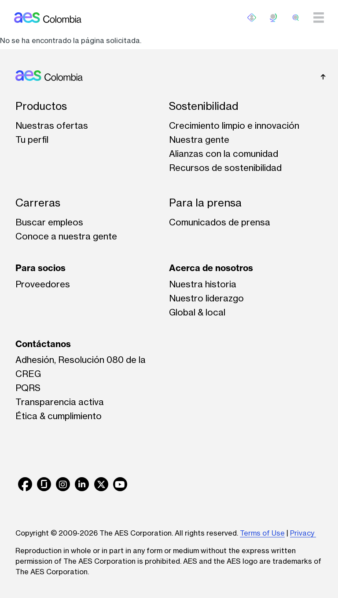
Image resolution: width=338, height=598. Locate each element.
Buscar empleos (49, 222)
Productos (41, 106)
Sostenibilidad (204, 106)
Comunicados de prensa (219, 222)
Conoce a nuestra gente (66, 236)
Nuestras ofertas (51, 125)
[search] (295, 17)
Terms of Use (262, 533)
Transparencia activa (59, 401)
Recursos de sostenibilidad (225, 167)
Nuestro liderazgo (206, 298)
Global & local (197, 312)
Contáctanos (43, 343)
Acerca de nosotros (211, 267)
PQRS (27, 387)
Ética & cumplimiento (58, 415)
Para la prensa (205, 202)
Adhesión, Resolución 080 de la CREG (80, 366)
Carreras (37, 202)
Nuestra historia (202, 284)
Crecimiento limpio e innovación (234, 125)
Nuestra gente (199, 139)
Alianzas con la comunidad (223, 153)
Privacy (303, 533)
